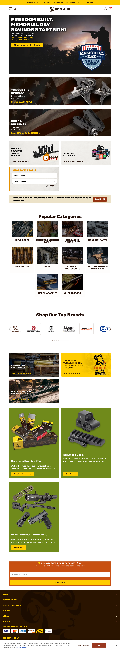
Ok (100, 645)
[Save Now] (86, 442)
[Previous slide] (9, 328)
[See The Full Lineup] (34, 363)
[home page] (60, 9)
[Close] (116, 645)
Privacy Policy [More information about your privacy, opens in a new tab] (21, 647)
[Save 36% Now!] (34, 153)
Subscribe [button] (60, 581)
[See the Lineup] (34, 389)
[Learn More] (60, 199)
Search (51, 186)
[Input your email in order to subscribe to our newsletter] (60, 573)
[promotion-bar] (60, 2)
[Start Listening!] (86, 363)
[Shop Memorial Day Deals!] (60, 44)
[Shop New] (34, 516)
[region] (60, 326)
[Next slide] (111, 328)
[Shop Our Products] (34, 442)
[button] (10, 8)
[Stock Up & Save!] (86, 153)
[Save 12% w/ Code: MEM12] (60, 122)
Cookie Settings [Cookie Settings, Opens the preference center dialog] (82, 645)
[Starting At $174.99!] (60, 91)
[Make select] (34, 175)
